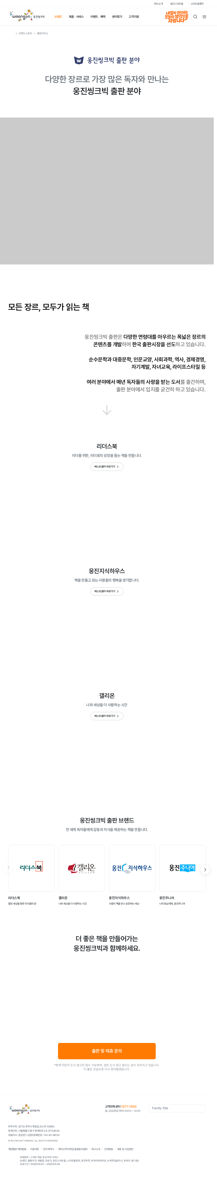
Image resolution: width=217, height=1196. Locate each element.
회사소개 (158, 3)
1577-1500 (129, 1106)
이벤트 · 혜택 (97, 17)
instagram (202, 1119)
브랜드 (58, 17)
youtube (178, 1119)
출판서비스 (42, 33)
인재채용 (108, 1149)
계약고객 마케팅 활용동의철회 (73, 1149)
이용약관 (34, 1149)
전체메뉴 (204, 16)
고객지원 (134, 17)
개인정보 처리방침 (17, 1149)
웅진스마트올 (176, 3)
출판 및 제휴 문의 (107, 1051)
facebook (170, 1119)
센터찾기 (117, 17)
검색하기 (195, 16)
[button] (205, 869)
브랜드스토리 (25, 33)
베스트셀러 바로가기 (104, 466)
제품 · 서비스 (76, 17)
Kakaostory (186, 1119)
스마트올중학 (197, 3)
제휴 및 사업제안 (125, 1149)
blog (194, 1119)
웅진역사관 (157, 1119)
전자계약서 (48, 1149)
